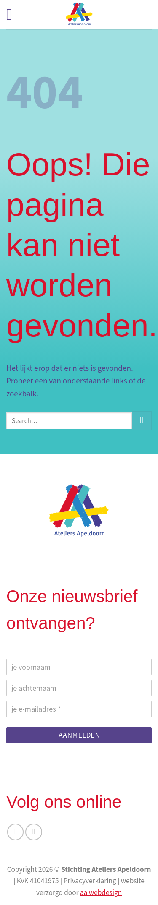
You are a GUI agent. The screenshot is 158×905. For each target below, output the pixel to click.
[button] (14, 15)
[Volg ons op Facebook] (15, 832)
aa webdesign (101, 892)
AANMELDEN (79, 735)
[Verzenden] (142, 421)
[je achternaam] (79, 688)
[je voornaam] (79, 667)
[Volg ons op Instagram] (33, 832)
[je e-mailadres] (79, 709)
